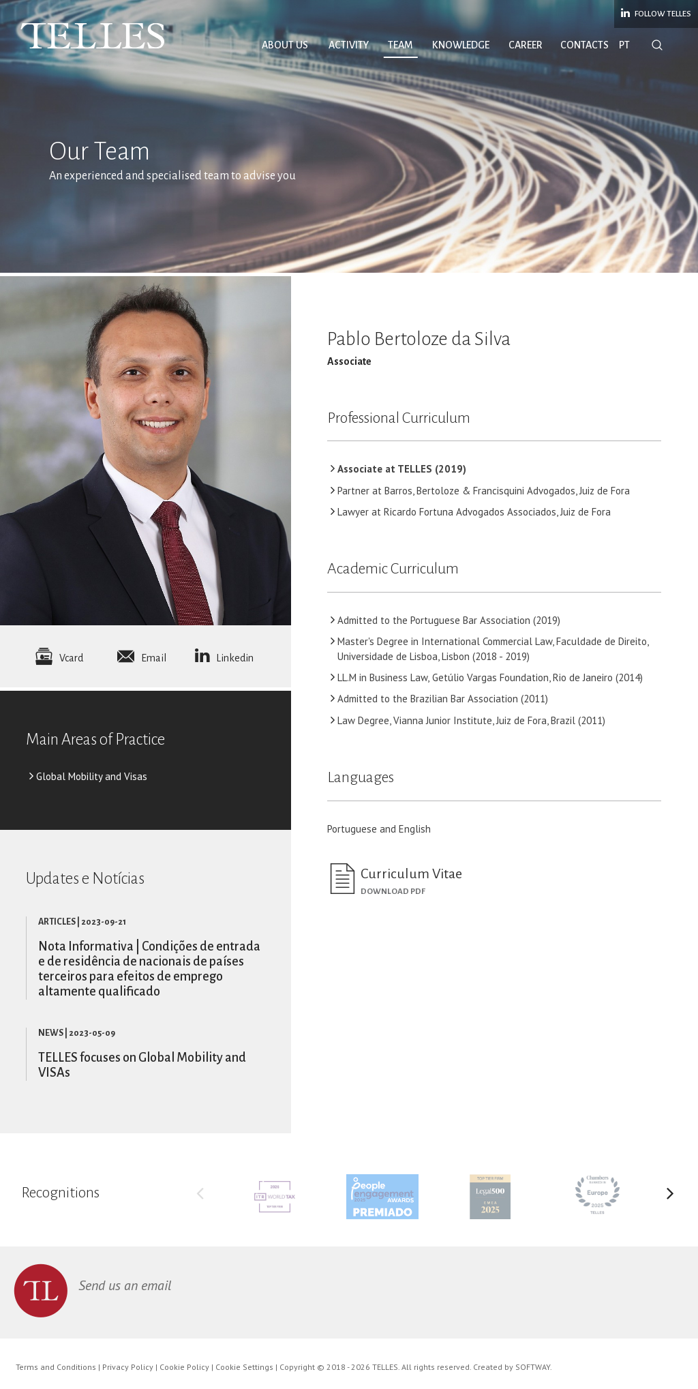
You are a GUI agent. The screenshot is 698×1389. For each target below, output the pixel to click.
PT (624, 45)
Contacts (584, 45)
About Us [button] (285, 45)
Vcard (59, 658)
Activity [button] (349, 45)
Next (670, 1197)
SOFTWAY (532, 1367)
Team (400, 45)
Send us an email (124, 1285)
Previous (200, 1197)
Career (526, 45)
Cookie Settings (244, 1367)
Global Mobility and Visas (91, 776)
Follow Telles (656, 13)
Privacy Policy (127, 1367)
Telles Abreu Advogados (92, 36)
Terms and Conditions (56, 1367)
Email (141, 658)
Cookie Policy (184, 1367)
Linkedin (224, 658)
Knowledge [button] (460, 45)
